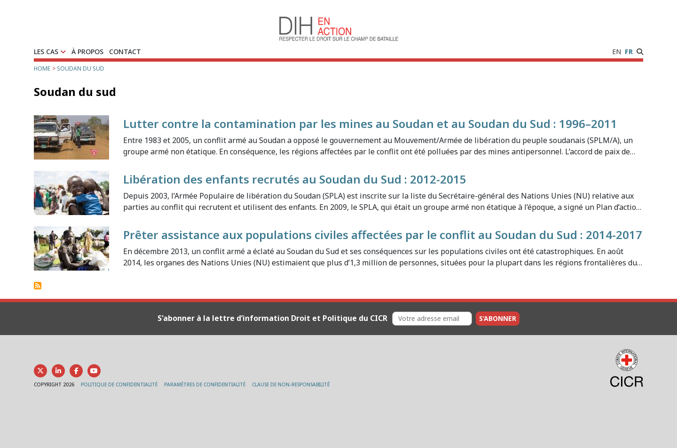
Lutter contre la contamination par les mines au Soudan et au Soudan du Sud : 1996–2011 (370, 123)
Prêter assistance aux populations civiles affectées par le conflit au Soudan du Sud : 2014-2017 (382, 234)
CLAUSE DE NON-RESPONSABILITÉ (291, 384)
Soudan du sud (80, 68)
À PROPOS (87, 51)
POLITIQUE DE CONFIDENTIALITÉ (119, 384)
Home (42, 68)
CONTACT (125, 51)
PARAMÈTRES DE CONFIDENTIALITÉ (204, 384)
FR (629, 51)
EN (616, 51)
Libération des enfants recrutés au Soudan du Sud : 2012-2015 (294, 179)
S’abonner (497, 318)
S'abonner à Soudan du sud (37, 285)
